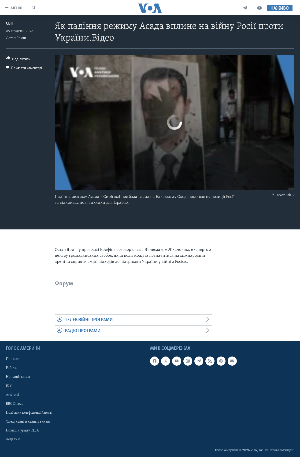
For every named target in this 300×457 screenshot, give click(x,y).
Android (12, 395)
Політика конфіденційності (29, 412)
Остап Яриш (16, 38)
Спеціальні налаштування (28, 421)
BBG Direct (14, 403)
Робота (11, 368)
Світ (10, 23)
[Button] (18, 60)
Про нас (12, 359)
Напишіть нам (18, 377)
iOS (9, 386)
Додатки (13, 439)
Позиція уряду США (22, 430)
